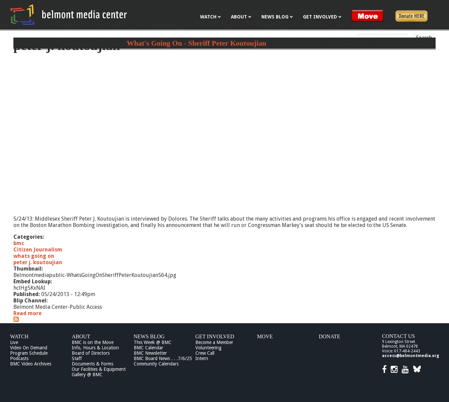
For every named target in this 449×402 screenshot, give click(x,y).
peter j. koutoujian (37, 262)
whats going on (33, 256)
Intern (201, 358)
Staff (77, 358)
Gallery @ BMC (87, 374)
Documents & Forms (92, 363)
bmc (18, 243)
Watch (19, 336)
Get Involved (214, 336)
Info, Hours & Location (95, 347)
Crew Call (204, 353)
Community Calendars (156, 363)
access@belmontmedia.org (410, 355)
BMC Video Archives (30, 363)
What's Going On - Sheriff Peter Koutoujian (196, 43)
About (81, 336)
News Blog (149, 336)
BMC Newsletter (150, 353)
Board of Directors (91, 353)
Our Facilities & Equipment (99, 369)
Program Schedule (29, 353)
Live (14, 342)
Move (265, 336)
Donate (329, 336)
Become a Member (214, 342)
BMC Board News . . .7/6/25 (163, 358)
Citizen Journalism (37, 249)
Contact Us (398, 336)
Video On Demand (28, 347)
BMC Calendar (148, 347)
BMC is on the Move (93, 342)
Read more (27, 313)
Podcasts (19, 358)
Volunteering (208, 347)
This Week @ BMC (153, 342)
